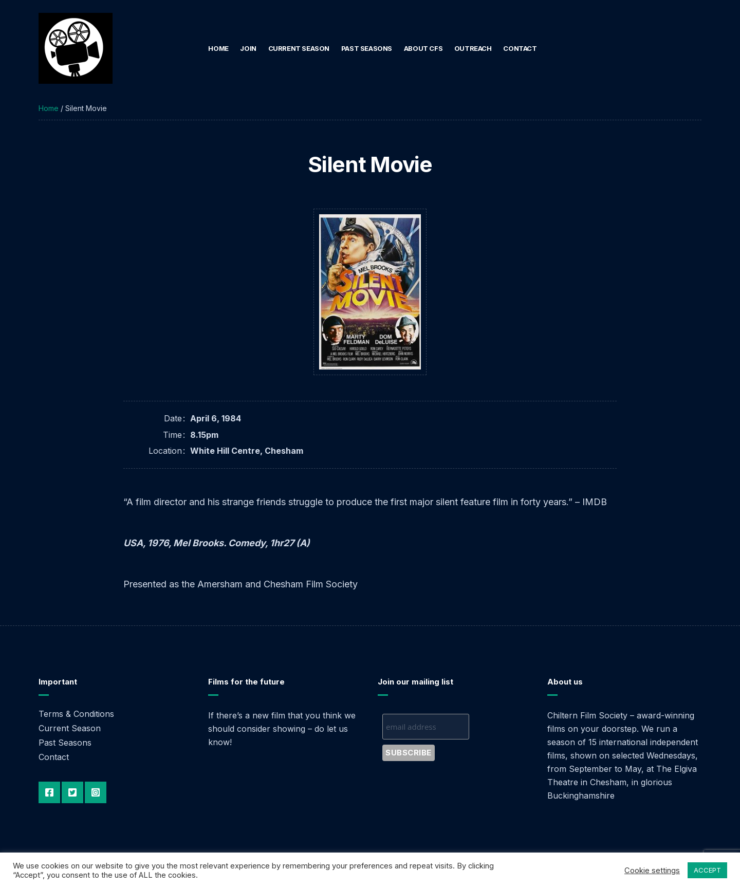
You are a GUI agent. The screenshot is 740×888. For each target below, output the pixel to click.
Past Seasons (366, 48)
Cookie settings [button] (652, 870)
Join (248, 48)
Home (218, 48)
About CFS (423, 48)
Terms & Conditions (76, 714)
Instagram (95, 792)
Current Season (299, 48)
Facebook (49, 792)
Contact (519, 48)
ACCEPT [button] (707, 870)
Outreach (473, 48)
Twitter (72, 792)
